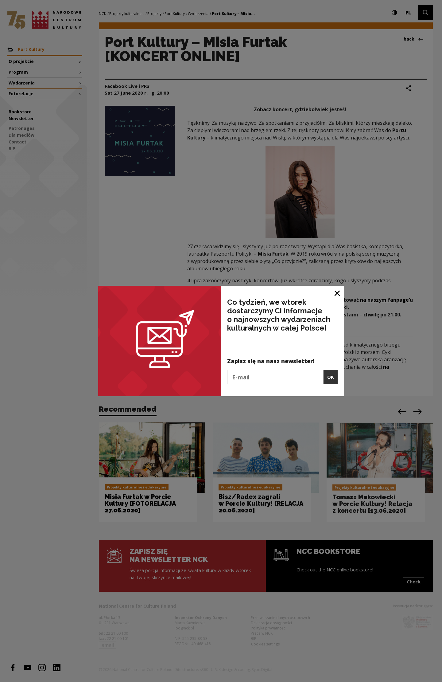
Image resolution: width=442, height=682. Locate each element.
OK (330, 377)
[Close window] (337, 293)
